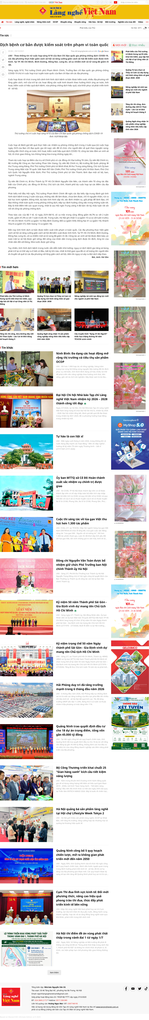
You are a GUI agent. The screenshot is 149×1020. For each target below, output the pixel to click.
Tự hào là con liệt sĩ (69, 436)
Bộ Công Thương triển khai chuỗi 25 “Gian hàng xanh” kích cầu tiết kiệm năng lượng (81, 772)
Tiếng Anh (115, 2)
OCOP (55, 22)
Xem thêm (54, 972)
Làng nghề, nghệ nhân (24, 22)
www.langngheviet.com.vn (107, 1007)
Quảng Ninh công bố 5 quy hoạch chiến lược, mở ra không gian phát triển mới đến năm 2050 (80, 855)
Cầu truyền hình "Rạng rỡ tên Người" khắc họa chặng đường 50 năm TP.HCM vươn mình (90, 336)
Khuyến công (66, 22)
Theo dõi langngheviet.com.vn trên (84, 51)
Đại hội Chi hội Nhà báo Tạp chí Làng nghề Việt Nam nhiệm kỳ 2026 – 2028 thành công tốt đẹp (81, 399)
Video (140, 22)
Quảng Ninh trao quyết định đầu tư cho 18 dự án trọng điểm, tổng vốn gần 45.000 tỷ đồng (80, 730)
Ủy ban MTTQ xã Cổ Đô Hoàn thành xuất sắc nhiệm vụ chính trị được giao (80, 482)
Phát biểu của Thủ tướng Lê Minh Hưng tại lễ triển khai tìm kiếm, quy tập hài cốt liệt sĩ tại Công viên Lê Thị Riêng (137, 56)
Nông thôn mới (43, 22)
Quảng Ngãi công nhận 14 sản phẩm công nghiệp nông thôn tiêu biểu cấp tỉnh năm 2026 (53, 336)
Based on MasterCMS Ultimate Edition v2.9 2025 (20, 1017)
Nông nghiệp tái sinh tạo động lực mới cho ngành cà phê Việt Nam (136, 90)
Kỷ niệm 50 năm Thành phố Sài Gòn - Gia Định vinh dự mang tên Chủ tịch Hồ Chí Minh (81, 606)
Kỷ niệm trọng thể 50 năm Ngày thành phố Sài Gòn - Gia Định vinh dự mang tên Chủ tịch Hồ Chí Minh (81, 647)
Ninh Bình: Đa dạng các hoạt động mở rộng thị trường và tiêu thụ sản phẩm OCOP (82, 357)
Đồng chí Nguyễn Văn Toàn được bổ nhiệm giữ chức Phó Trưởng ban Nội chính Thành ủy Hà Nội (81, 565)
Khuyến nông (80, 22)
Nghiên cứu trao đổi (127, 22)
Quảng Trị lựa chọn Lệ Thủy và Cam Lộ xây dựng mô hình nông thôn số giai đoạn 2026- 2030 (54, 299)
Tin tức (9, 22)
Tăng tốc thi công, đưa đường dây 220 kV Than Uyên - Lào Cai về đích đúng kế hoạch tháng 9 (16, 336)
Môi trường (110, 22)
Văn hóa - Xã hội (96, 22)
